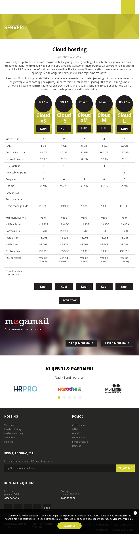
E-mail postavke (80, 441)
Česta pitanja (79, 425)
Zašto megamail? (117, 343)
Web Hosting (11, 425)
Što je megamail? (81, 343)
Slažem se (69, 525)
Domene (8, 441)
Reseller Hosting (12, 429)
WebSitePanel (79, 437)
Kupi (43, 129)
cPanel (75, 433)
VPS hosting (10, 437)
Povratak (70, 300)
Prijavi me (125, 468)
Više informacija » (123, 518)
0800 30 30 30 (11, 498)
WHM (75, 429)
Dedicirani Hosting (13, 433)
